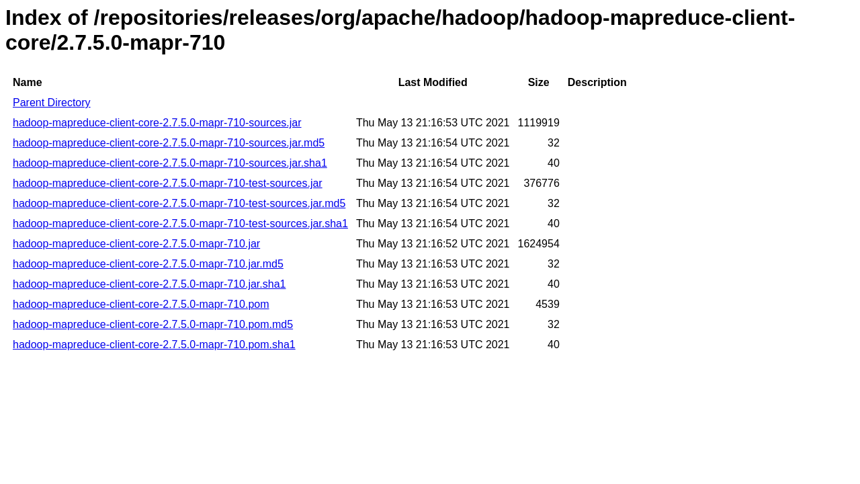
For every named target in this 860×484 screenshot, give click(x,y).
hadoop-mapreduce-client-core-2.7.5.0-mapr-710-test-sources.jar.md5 (179, 203)
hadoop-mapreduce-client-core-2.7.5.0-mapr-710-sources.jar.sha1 (170, 163)
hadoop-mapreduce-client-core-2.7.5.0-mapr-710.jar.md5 (148, 264)
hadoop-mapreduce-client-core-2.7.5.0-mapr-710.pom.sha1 (154, 344)
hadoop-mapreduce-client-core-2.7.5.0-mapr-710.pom (141, 304)
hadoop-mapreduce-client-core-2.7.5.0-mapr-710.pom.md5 (153, 324)
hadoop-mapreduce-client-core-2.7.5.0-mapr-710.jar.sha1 (149, 284)
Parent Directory (52, 102)
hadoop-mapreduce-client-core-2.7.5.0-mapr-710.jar (136, 243)
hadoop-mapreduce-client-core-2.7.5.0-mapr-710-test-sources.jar (167, 183)
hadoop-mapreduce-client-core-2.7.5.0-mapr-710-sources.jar (157, 122)
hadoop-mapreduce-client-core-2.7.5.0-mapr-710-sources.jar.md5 (169, 143)
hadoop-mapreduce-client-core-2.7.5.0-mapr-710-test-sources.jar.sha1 (180, 223)
